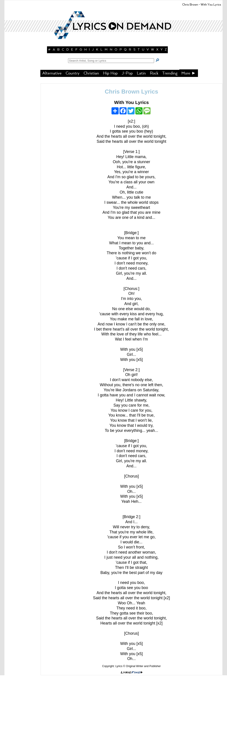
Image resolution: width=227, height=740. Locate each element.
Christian (91, 138)
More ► (188, 138)
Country (73, 138)
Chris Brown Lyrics (131, 156)
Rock (154, 138)
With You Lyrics (131, 167)
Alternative (52, 138)
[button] (113, 77)
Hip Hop (110, 138)
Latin (141, 138)
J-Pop (127, 138)
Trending (169, 138)
